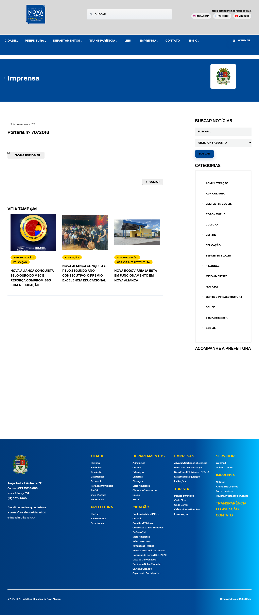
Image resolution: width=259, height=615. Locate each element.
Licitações (180, 481)
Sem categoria (216, 318)
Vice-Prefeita (98, 495)
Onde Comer (181, 505)
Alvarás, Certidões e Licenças (190, 463)
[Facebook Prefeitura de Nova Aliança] (222, 16)
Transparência (102, 41)
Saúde (210, 307)
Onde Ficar (180, 500)
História (95, 463)
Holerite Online (224, 468)
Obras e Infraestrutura (224, 297)
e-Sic (193, 41)
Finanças (213, 266)
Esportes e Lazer (218, 255)
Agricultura (215, 193)
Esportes (138, 477)
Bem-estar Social (218, 204)
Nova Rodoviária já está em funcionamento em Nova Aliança (135, 275)
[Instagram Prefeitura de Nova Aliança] (201, 16)
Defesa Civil (139, 532)
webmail (242, 40)
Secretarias (97, 499)
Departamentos (66, 41)
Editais (211, 235)
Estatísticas (97, 477)
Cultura (212, 224)
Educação (213, 245)
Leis (127, 41)
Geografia (96, 472)
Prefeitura (34, 41)
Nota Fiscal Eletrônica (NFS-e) (191, 472)
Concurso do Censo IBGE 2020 (150, 555)
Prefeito (95, 490)
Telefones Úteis (142, 541)
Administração (217, 183)
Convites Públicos (143, 523)
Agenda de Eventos (227, 487)
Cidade (10, 41)
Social (210, 328)
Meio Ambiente (216, 276)
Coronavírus (215, 214)
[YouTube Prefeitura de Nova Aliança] (242, 16)
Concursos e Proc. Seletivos (148, 528)
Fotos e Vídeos (224, 491)
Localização (181, 514)
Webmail (221, 463)
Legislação (227, 509)
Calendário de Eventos (187, 509)
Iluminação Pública (143, 546)
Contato (173, 41)
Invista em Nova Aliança (188, 468)
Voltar (152, 182)
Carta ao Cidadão (142, 569)
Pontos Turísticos (184, 496)
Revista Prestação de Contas (149, 551)
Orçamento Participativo (146, 573)
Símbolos (96, 468)
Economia (96, 481)
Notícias (212, 286)
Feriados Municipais (102, 486)
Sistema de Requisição (187, 477)
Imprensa (148, 41)
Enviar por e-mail (27, 155)
